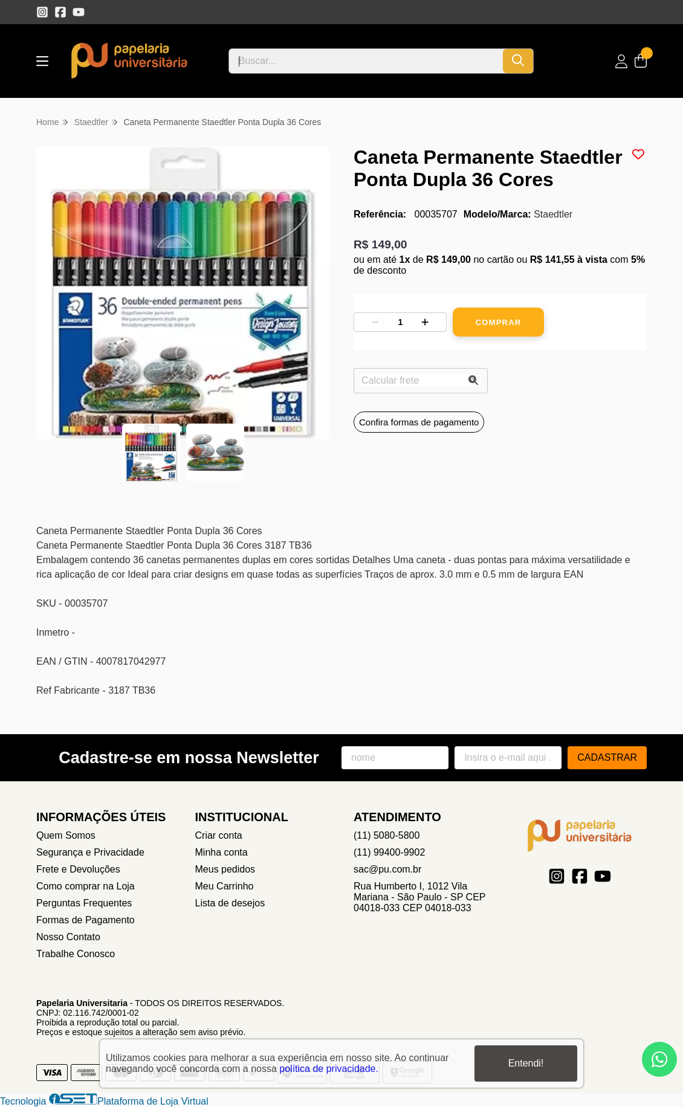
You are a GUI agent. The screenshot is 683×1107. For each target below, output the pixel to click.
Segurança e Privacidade (90, 852)
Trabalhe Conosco (75, 954)
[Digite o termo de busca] (366, 61)
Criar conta (218, 835)
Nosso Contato (68, 937)
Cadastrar (607, 757)
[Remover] (375, 322)
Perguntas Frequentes (84, 903)
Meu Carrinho (224, 886)
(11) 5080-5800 (386, 835)
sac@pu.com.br (387, 869)
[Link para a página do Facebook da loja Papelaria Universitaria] (60, 12)
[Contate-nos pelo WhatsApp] (659, 1059)
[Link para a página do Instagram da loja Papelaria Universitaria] (42, 12)
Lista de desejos (230, 903)
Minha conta (221, 852)
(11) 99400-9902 (389, 852)
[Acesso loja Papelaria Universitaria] (621, 61)
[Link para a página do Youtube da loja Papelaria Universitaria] (79, 12)
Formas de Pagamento (85, 920)
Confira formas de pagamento (419, 422)
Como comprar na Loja (85, 886)
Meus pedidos (225, 869)
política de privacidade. (328, 1068)
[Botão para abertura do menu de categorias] (42, 61)
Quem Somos (65, 835)
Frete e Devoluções (78, 869)
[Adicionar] (425, 322)
